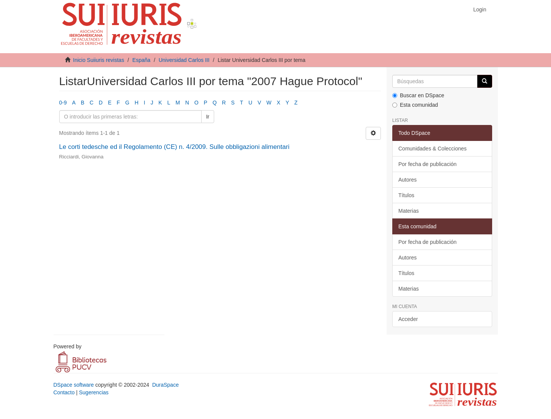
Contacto (64, 392)
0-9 (63, 103)
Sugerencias (94, 392)
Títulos (406, 195)
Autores (407, 180)
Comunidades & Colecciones (432, 148)
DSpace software (74, 385)
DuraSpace (165, 385)
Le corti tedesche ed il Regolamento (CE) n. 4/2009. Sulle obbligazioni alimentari (174, 146)
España (141, 60)
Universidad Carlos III (184, 60)
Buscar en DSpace (418, 95)
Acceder (408, 319)
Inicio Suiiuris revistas (98, 60)
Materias (408, 211)
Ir (208, 117)
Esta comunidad (415, 105)
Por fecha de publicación (427, 164)
